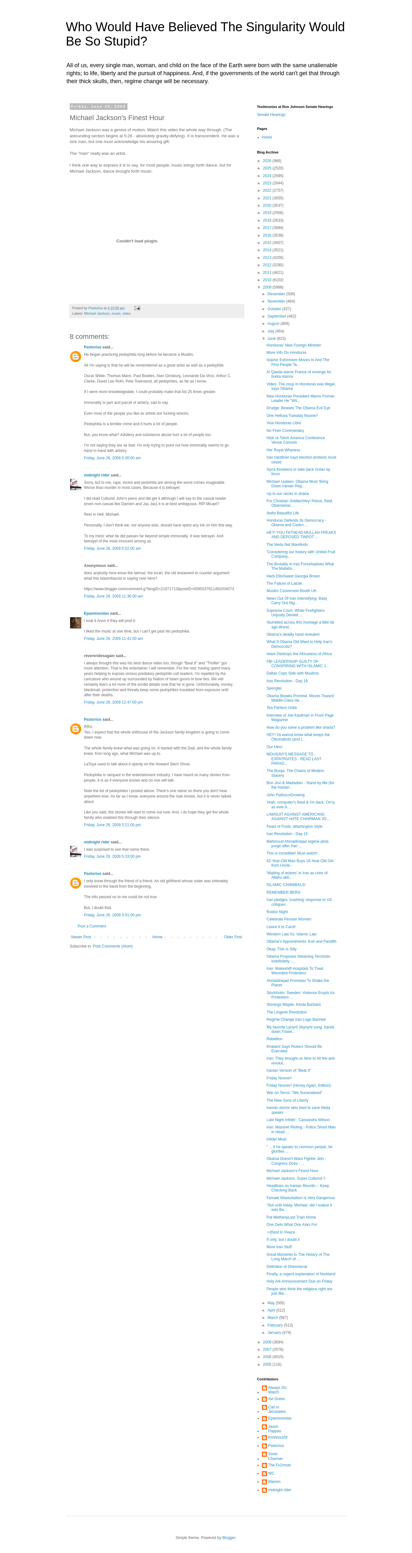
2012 (267, 265)
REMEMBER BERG (283, 892)
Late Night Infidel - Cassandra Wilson (297, 1120)
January (274, 1332)
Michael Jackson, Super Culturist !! (295, 1178)
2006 (267, 1357)
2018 (267, 220)
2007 (267, 1349)
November (276, 301)
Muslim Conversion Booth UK (291, 591)
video (126, 313)
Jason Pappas (274, 1428)
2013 (267, 257)
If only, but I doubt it (283, 1239)
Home (157, 937)
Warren (274, 1481)
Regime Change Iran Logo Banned (295, 1019)
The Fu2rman (279, 1465)
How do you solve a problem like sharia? (300, 727)
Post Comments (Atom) (113, 946)
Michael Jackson (97, 313)
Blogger (228, 1537)
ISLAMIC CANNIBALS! (286, 885)
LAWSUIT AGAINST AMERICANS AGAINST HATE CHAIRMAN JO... (297, 816)
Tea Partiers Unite (281, 707)
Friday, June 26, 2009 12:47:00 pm (113, 702)
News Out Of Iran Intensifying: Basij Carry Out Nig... (296, 600)
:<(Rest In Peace (280, 1232)
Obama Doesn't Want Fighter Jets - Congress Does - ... (296, 1160)
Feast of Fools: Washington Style (294, 826)
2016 (267, 235)
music (116, 313)
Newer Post (81, 937)
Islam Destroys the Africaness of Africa (299, 654)
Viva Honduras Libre (283, 423)
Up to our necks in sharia (287, 493)
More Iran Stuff (279, 1247)
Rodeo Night (277, 912)
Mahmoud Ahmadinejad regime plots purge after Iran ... (297, 843)
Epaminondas (96, 613)
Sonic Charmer (275, 1456)
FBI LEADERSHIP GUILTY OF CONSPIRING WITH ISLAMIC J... (297, 663)
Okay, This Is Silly (281, 949)
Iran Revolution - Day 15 (286, 834)
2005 (267, 1364)
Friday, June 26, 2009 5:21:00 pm (112, 825)
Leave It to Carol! (280, 927)
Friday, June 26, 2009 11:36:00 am (113, 596)
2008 (267, 1342)
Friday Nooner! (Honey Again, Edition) (298, 1085)
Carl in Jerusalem (277, 1409)
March (273, 1317)
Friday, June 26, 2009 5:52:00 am (112, 548)
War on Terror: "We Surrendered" (294, 1093)
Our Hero (274, 747)
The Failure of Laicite (284, 583)
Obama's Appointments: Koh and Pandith (301, 941)
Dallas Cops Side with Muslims (292, 673)
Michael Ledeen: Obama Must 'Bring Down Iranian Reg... (297, 483)
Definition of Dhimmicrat (286, 1266)
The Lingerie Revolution (286, 1012)
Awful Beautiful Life (282, 513)
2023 (267, 183)
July (271, 331)
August (273, 323)
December (276, 294)
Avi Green (276, 1399)
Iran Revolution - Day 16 (286, 681)
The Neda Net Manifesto (287, 544)
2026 (267, 161)
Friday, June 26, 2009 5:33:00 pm (112, 856)
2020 (267, 205)
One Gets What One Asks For (291, 1224)
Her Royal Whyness (283, 450)
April (271, 1310)
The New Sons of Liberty (287, 1100)
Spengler (274, 688)
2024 (267, 176)
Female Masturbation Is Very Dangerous (300, 1198)
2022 (267, 190)
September (277, 316)
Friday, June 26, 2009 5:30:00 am (112, 458)
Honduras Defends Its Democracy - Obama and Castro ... (296, 522)
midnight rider (97, 475)
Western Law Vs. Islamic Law (291, 934)
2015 (267, 242)
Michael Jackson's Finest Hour (292, 1171)
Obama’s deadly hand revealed (292, 634)
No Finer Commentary (285, 430)
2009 (267, 287)
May (271, 1303)
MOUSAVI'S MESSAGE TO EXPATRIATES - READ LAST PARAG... (293, 759)
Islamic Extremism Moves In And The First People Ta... (297, 362)
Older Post (233, 937)
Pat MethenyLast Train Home (291, 1217)
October (274, 309)
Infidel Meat (276, 1139)
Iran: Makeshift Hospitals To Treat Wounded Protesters (294, 970)
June (272, 338)
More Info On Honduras (286, 352)
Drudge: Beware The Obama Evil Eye (298, 408)
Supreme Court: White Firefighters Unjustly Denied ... (295, 612)
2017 (267, 227)
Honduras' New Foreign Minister (293, 345)
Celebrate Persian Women (288, 919)
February (275, 1325)
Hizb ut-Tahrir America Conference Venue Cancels (295, 440)
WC (271, 1473)
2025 (267, 168)
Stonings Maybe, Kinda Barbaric (293, 1004)
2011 (267, 272)
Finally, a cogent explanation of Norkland (300, 1274)
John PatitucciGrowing (285, 795)
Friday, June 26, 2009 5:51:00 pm (112, 915)
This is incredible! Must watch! (291, 853)
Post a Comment (92, 926)
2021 (267, 198)
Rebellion (274, 1039)
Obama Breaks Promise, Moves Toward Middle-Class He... (300, 698)
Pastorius (93, 347)
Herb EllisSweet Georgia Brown (293, 576)
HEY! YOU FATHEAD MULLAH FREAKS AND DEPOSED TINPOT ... (301, 534)
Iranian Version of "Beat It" (288, 1070)
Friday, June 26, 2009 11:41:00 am (113, 638)
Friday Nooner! (279, 1078)
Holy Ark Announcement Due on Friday (299, 1281)
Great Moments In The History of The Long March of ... (297, 1256)
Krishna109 (278, 1437)
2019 (267, 213)
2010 (267, 280)
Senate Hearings (271, 114)
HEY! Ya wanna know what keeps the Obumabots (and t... (298, 737)
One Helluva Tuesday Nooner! (292, 415)
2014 (267, 250)
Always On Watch (277, 1389)
